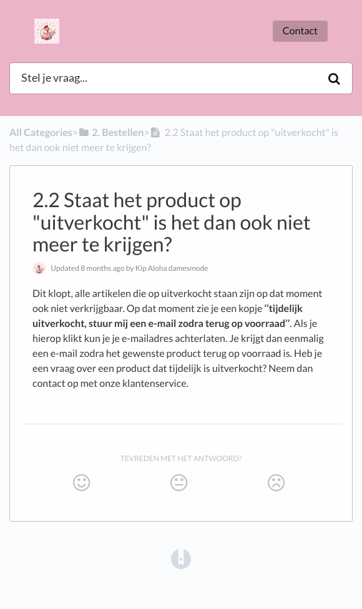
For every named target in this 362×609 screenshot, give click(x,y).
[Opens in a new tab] (181, 558)
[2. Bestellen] (111, 133)
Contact (300, 31)
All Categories (40, 133)
